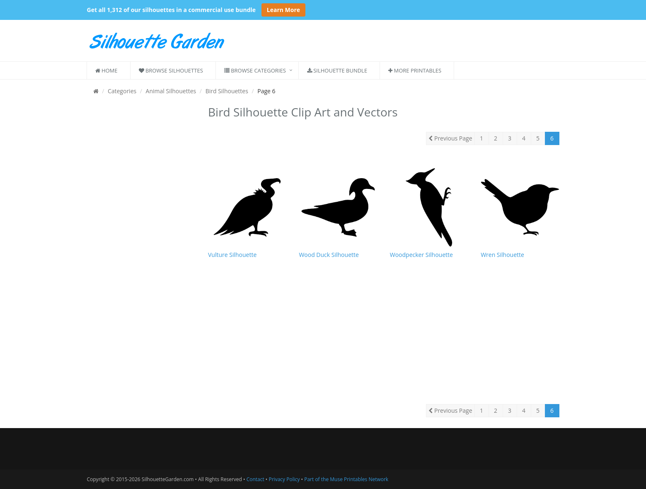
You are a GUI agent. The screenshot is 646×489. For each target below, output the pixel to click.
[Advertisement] (141, 227)
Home (106, 70)
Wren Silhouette (502, 255)
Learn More (283, 10)
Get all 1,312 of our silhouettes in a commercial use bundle (171, 10)
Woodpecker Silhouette (421, 255)
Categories (122, 91)
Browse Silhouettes (171, 70)
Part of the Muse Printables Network (346, 479)
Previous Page (450, 138)
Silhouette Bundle (337, 70)
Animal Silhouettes (171, 91)
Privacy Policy (284, 479)
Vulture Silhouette (232, 255)
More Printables (414, 70)
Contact (255, 479)
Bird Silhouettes (227, 91)
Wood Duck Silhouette (328, 255)
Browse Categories (255, 70)
